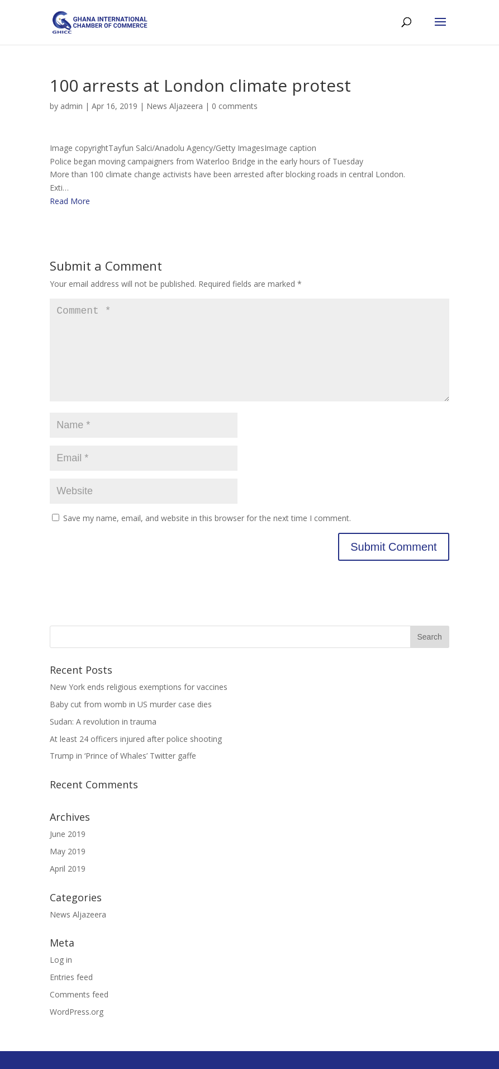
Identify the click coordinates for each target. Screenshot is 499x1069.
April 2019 (67, 886)
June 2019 (67, 851)
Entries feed (71, 995)
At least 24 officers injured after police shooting (136, 756)
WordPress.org (76, 1029)
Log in (61, 977)
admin (71, 106)
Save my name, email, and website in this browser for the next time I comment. (207, 536)
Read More (70, 201)
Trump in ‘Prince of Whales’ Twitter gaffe (123, 773)
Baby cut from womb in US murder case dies (131, 722)
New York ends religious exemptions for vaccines (138, 704)
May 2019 (67, 869)
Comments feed (79, 1012)
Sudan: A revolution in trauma (103, 739)
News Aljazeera (174, 106)
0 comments (235, 106)
